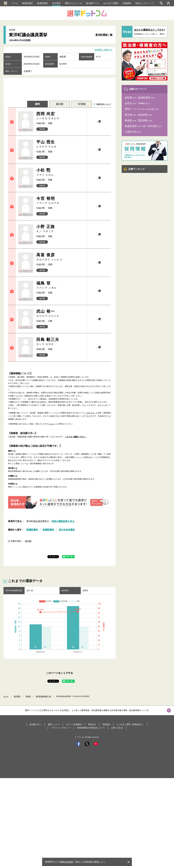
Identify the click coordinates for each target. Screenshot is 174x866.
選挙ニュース (54, 724)
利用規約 (106, 724)
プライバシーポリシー (61, 728)
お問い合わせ (117, 728)
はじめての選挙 (110, 3)
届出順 (59, 104)
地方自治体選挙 (67, 529)
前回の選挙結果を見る (63, 521)
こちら (51, 424)
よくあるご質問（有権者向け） (130, 724)
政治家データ (92, 3)
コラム (14, 3)
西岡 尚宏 (60, 115)
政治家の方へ (36, 724)
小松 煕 (60, 172)
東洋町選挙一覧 (103, 35)
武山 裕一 (60, 313)
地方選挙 (56, 3)
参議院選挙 (42, 3)
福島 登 (60, 285)
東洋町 (28, 541)
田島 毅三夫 (60, 341)
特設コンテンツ (144, 3)
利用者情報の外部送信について (91, 728)
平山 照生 (60, 144)
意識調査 (127, 3)
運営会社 (92, 724)
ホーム (6, 696)
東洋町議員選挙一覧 (43, 696)
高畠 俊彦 (60, 257)
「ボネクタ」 (90, 413)
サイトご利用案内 (74, 724)
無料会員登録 (66, 862)
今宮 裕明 (60, 200)
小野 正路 (60, 228)
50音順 (81, 104)
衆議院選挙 (27, 3)
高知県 (28, 696)
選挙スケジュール (73, 3)
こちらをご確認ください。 (76, 437)
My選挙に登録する (104, 50)
